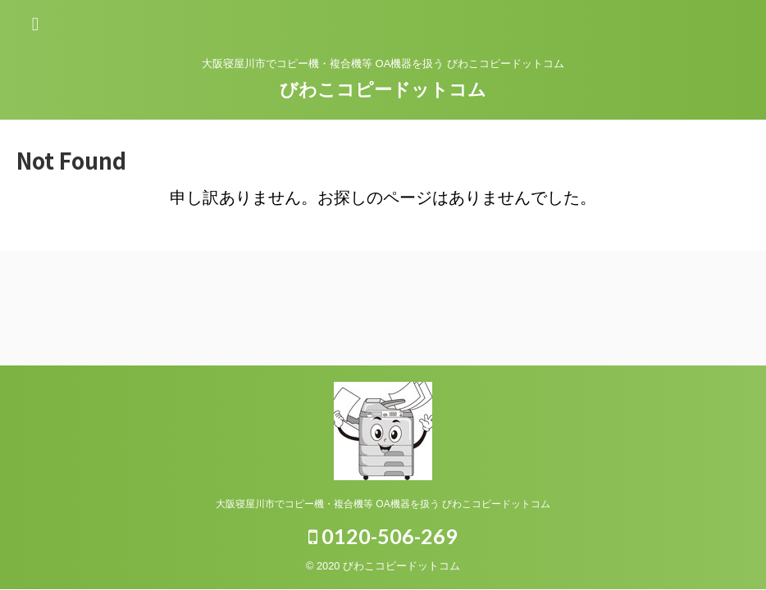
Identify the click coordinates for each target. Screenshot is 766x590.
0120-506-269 (383, 536)
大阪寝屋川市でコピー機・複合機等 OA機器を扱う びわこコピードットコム (383, 504)
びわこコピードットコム (383, 89)
